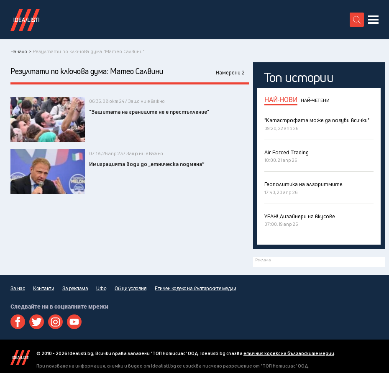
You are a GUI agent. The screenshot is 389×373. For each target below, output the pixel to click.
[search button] (357, 20)
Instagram (55, 321)
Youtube (74, 321)
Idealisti (20, 357)
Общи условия (130, 288)
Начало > (20, 51)
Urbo (101, 288)
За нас (17, 288)
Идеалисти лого (25, 19)
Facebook (17, 321)
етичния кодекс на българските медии (288, 353)
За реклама (75, 288)
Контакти (43, 288)
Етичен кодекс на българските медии (195, 288)
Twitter (36, 321)
